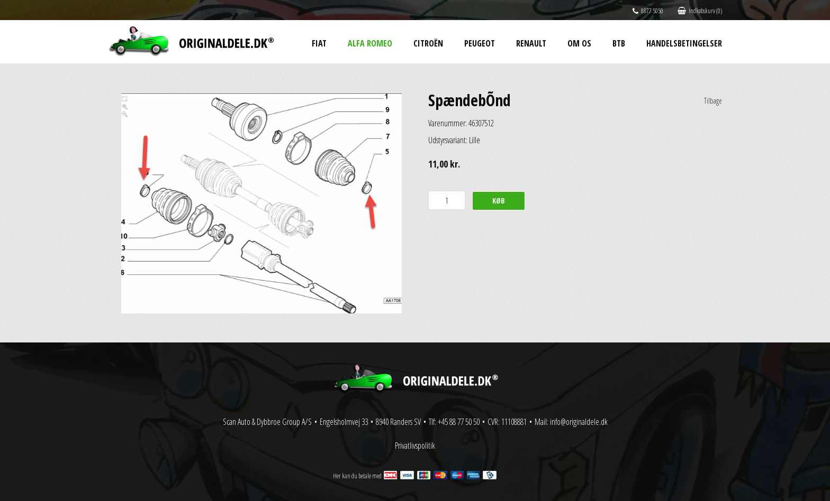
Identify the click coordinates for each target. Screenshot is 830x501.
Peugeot (479, 43)
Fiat (319, 43)
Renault (531, 43)
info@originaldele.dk (579, 422)
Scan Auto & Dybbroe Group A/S (267, 422)
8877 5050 (648, 10)
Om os (579, 43)
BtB (618, 43)
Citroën (428, 43)
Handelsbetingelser (684, 43)
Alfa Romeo (370, 43)
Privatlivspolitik (415, 445)
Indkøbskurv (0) (700, 10)
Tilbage (713, 101)
